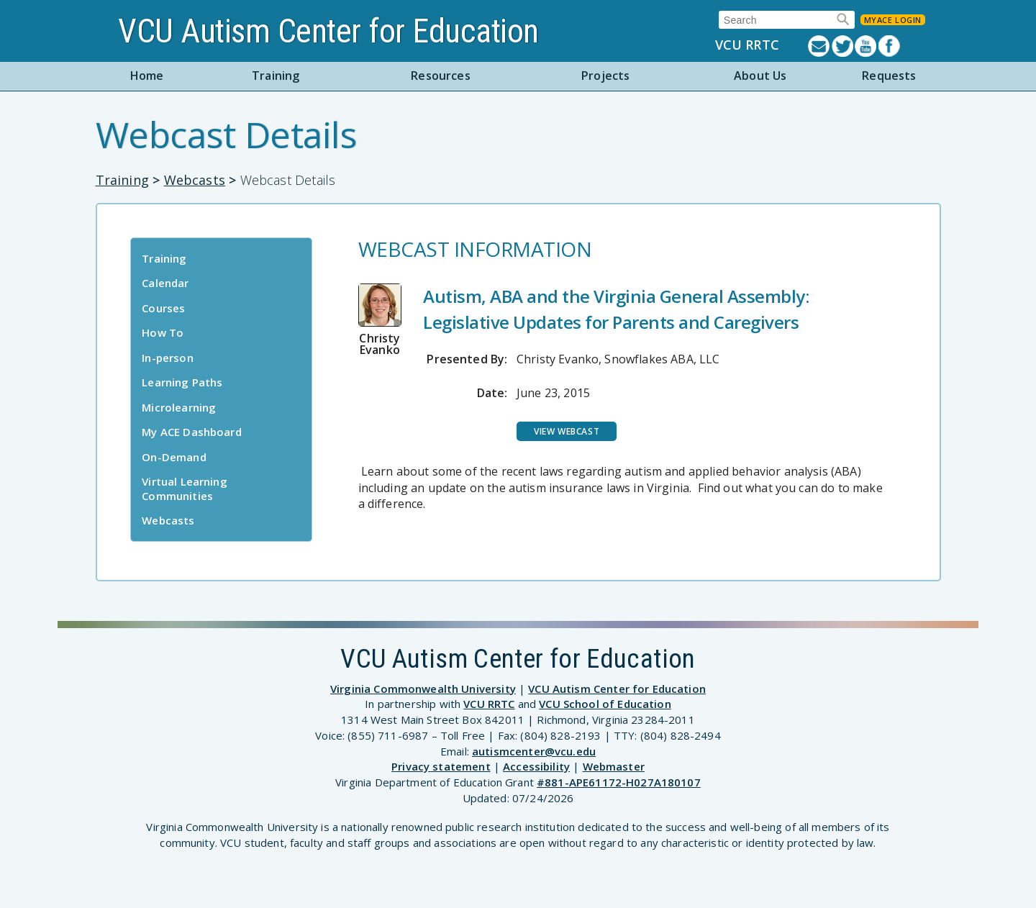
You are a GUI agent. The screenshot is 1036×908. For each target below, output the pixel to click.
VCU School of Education (605, 703)
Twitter (843, 46)
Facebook (890, 46)
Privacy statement (441, 766)
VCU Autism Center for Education (328, 31)
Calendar (165, 283)
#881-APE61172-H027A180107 (619, 782)
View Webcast (566, 431)
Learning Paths (182, 382)
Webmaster (614, 766)
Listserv (820, 46)
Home (147, 75)
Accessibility (536, 766)
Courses (163, 308)
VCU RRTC (747, 45)
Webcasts (194, 180)
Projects (605, 75)
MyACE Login (893, 19)
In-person (167, 357)
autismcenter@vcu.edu (534, 751)
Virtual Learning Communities (184, 488)
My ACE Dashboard (191, 432)
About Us (760, 75)
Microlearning (179, 407)
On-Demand (174, 457)
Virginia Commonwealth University (423, 688)
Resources (440, 75)
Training (275, 75)
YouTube (866, 46)
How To (162, 332)
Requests (889, 75)
